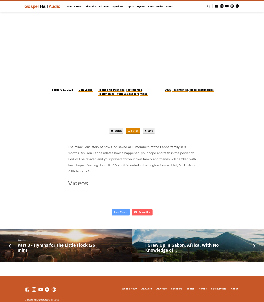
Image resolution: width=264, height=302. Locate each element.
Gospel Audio (42, 6)
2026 (168, 89)
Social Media (155, 6)
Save (151, 131)
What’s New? (74, 6)
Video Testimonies (201, 89)
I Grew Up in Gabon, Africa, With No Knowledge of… (182, 237)
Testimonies (134, 89)
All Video (104, 6)
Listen (133, 131)
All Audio (90, 6)
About (169, 6)
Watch (114, 131)
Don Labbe (85, 89)
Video (144, 93)
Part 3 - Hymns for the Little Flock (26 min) (56, 237)
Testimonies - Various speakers (118, 93)
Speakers (117, 6)
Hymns (141, 6)
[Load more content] (121, 202)
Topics (130, 6)
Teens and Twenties (111, 89)
